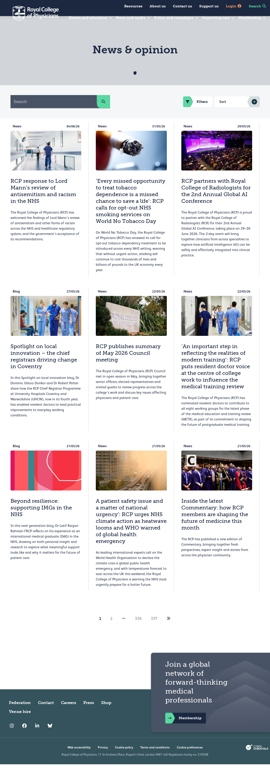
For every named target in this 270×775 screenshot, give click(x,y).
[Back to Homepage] (32, 13)
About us (158, 6)
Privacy (103, 758)
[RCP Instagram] (11, 736)
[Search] (53, 112)
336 (138, 629)
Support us (209, 6)
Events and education (91, 18)
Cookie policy (124, 758)
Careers (68, 713)
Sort (222, 112)
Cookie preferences (190, 758)
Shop (106, 713)
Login (234, 6)
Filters (195, 112)
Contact (46, 713)
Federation (20, 713)
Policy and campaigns (176, 18)
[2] (168, 629)
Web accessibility (79, 758)
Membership (252, 18)
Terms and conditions (155, 758)
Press (88, 713)
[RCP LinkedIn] (37, 736)
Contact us (182, 6)
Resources (133, 6)
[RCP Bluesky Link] (50, 736)
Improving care (218, 18)
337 (154, 629)
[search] (103, 112)
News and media (133, 18)
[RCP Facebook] (24, 736)
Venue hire (20, 722)
